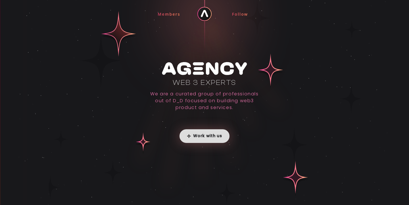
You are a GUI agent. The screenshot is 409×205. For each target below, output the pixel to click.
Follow (240, 14)
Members (169, 14)
